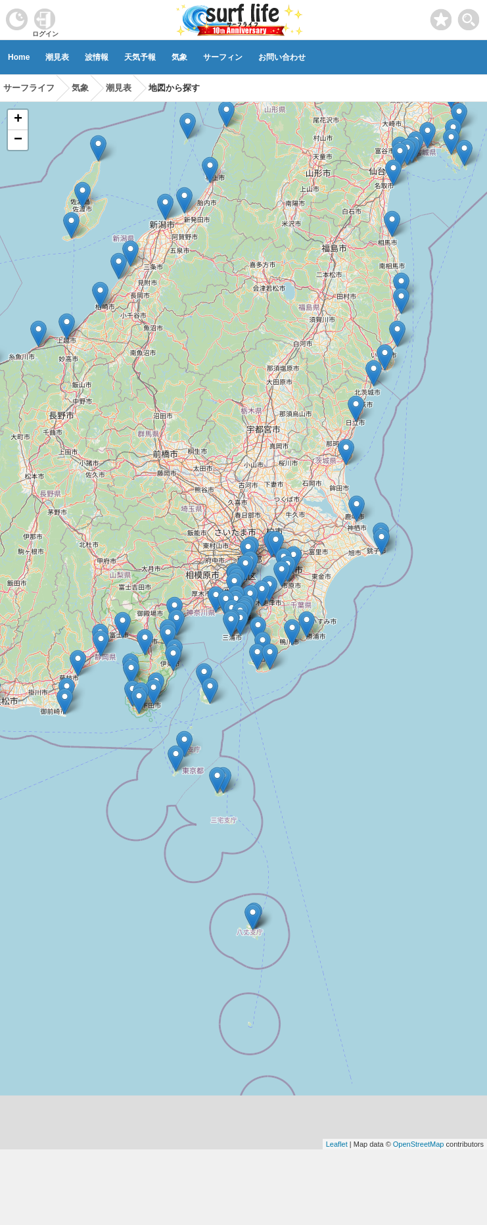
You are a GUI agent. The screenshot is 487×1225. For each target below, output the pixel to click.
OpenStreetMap (418, 1144)
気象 (179, 57)
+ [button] (18, 120)
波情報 (96, 57)
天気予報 (140, 57)
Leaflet (337, 1144)
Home (19, 57)
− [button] (18, 140)
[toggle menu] (468, 16)
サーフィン (223, 57)
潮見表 (57, 57)
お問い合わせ (282, 57)
